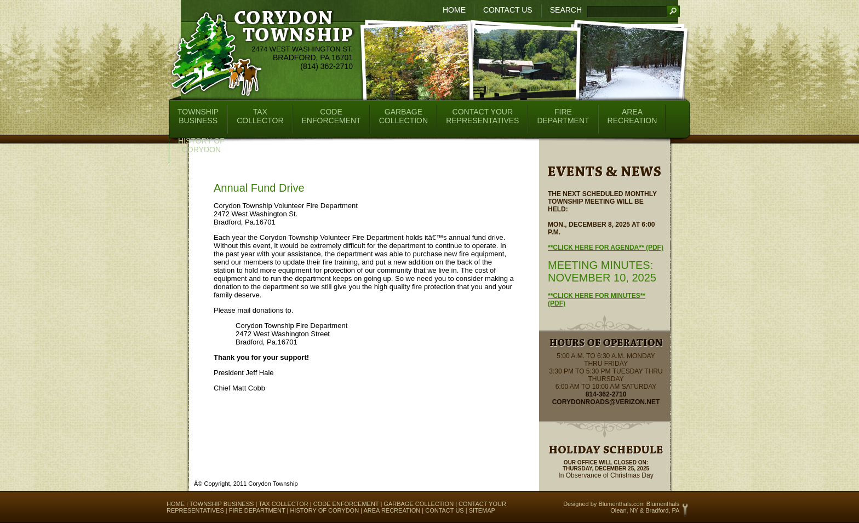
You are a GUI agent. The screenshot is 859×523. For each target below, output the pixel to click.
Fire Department (257, 510)
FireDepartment (563, 116)
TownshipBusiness (198, 116)
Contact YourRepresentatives (482, 116)
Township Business (222, 504)
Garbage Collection (418, 504)
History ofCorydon (201, 145)
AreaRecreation (632, 116)
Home (454, 9)
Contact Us (507, 9)
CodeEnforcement (331, 116)
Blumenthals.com (621, 504)
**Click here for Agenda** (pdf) (605, 247)
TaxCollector (260, 116)
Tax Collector (283, 504)
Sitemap (482, 510)
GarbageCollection (403, 116)
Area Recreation (391, 510)
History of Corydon (324, 510)
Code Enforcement (346, 504)
